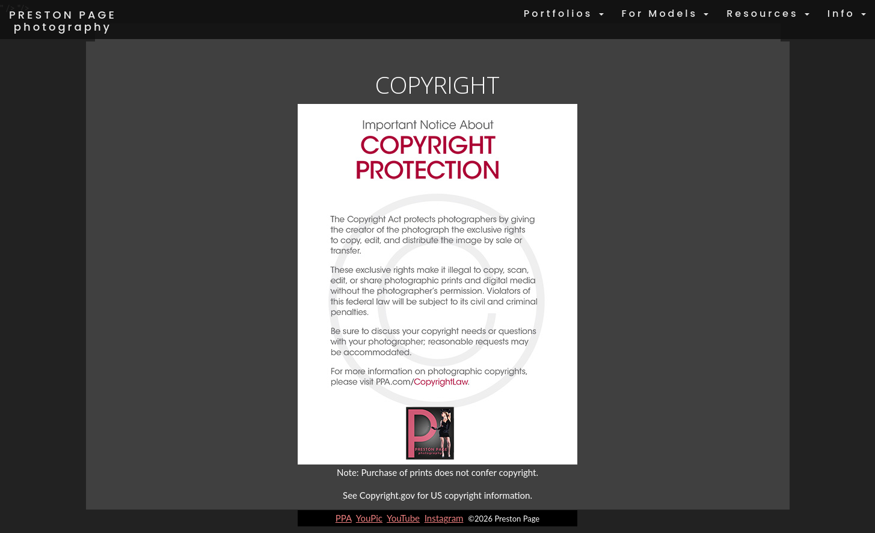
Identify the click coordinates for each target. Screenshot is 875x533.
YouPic (369, 518)
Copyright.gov (387, 495)
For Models (665, 13)
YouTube (403, 518)
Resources (767, 13)
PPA (344, 518)
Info (846, 13)
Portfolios (564, 13)
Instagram (444, 518)
